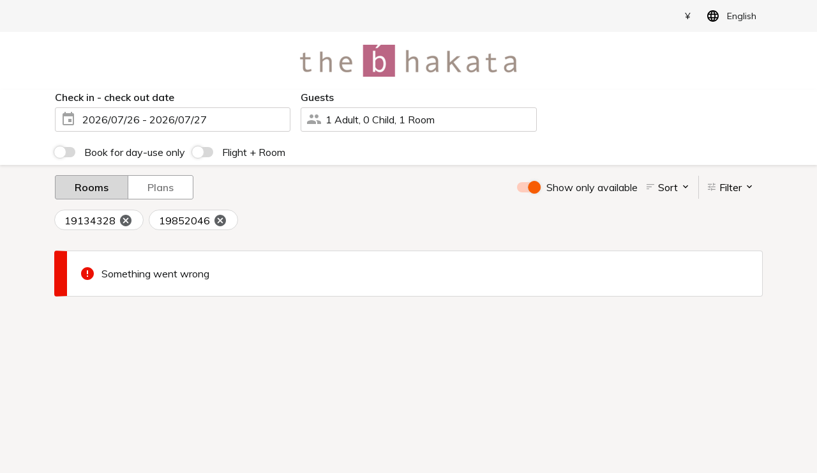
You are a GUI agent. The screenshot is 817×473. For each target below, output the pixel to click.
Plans (160, 187)
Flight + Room (253, 152)
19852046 (193, 220)
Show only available (592, 187)
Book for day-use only (134, 152)
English (729, 16)
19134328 (98, 220)
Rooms (92, 187)
